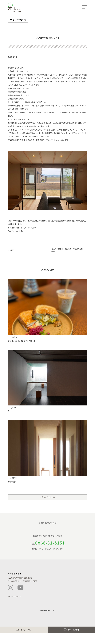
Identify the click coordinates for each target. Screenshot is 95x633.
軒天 (12, 250)
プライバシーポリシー (15, 596)
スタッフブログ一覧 (47, 497)
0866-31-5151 (50, 543)
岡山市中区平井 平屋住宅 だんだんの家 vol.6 (67, 250)
